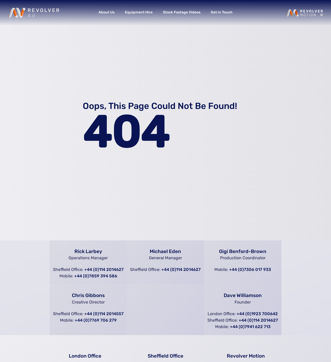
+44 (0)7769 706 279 (96, 320)
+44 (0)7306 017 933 (250, 269)
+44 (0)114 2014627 (104, 269)
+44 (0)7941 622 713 (250, 326)
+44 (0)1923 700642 (257, 313)
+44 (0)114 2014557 (104, 313)
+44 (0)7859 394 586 (95, 276)
